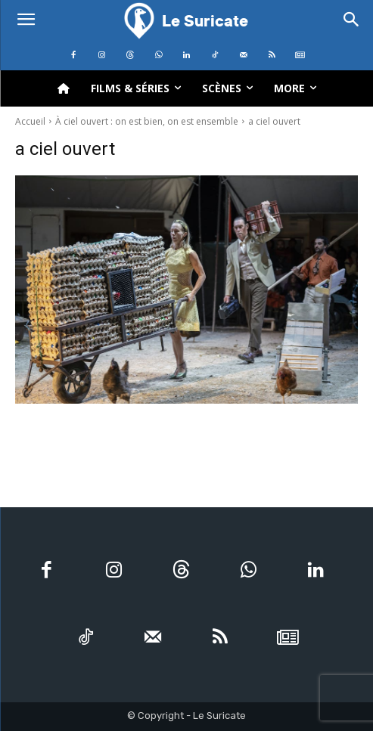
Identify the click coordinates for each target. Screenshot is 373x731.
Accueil (30, 121)
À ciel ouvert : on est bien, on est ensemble (146, 121)
